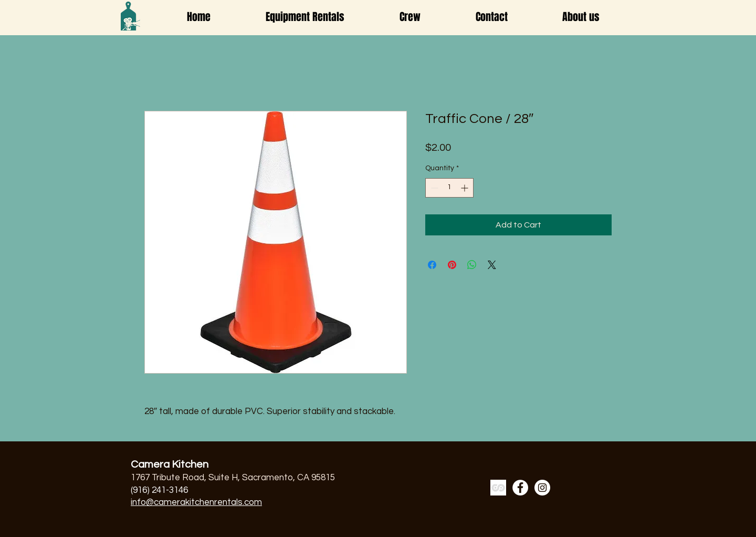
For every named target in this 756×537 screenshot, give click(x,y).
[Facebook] (520, 487)
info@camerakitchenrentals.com (196, 502)
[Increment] (465, 188)
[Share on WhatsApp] (472, 265)
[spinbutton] (449, 188)
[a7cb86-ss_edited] (498, 487)
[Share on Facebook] (432, 265)
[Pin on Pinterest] (452, 265)
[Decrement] (433, 188)
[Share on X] (492, 265)
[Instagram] (542, 487)
